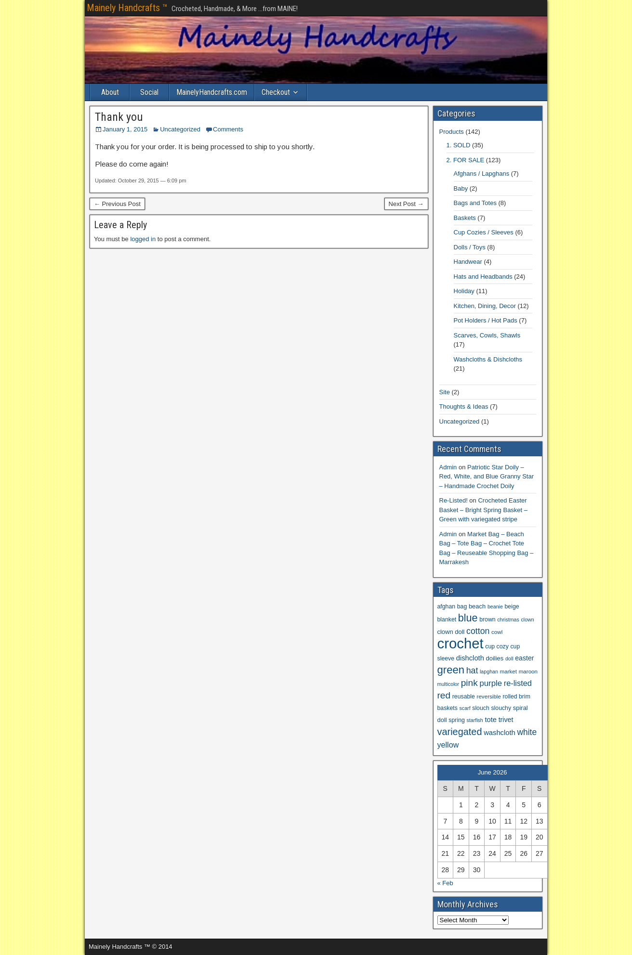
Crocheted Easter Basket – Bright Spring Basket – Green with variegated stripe (483, 510)
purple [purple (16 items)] (490, 683)
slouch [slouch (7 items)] (480, 708)
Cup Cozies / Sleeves (484, 232)
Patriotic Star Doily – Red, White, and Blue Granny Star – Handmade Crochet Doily (486, 477)
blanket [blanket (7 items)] (447, 619)
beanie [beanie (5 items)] (495, 606)
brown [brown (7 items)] (487, 619)
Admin (448, 467)
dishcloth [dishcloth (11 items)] (470, 658)
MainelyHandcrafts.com (211, 92)
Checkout (276, 92)
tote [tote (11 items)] (491, 719)
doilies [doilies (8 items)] (495, 658)
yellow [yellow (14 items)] (448, 744)
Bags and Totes (475, 202)
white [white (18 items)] (527, 732)
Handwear (468, 261)
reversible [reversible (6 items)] (489, 696)
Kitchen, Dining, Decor (485, 306)
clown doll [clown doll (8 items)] (451, 631)
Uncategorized (180, 129)
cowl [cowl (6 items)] (496, 632)
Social (149, 92)
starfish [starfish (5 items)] (474, 720)
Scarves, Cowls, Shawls (487, 335)
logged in (143, 239)
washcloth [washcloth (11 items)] (499, 732)
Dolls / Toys (470, 247)
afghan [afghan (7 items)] (446, 606)
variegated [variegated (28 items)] (459, 731)
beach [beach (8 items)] (477, 606)
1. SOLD (459, 145)
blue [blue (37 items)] (468, 618)
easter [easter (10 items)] (524, 658)
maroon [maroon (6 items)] (528, 671)
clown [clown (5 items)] (527, 619)
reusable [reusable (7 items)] (463, 696)
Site (444, 392)
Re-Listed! (453, 500)
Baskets (465, 217)
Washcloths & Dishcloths (488, 359)
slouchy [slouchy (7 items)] (501, 708)
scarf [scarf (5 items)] (465, 708)
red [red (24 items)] (444, 695)
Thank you (119, 117)
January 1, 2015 (125, 129)
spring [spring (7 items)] (456, 720)
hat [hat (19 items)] (472, 670)
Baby (461, 188)
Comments (228, 129)
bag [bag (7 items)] (462, 606)
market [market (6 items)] (508, 671)
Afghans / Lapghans (482, 173)
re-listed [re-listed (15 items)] (518, 683)
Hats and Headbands (483, 276)
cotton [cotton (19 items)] (477, 631)
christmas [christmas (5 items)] (508, 619)
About (110, 92)
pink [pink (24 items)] (469, 683)
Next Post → (406, 203)
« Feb (445, 883)
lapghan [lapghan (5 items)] (489, 671)
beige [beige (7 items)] (512, 606)
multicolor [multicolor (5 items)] (448, 684)
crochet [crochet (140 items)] (460, 643)
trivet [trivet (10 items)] (506, 719)
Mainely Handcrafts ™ (127, 7)
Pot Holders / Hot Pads (485, 320)
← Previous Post (117, 203)
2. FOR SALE (466, 160)
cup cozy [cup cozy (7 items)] (497, 646)
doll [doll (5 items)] (509, 658)
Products (451, 131)
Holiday (464, 291)
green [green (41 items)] (451, 670)
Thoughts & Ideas (463, 406)
